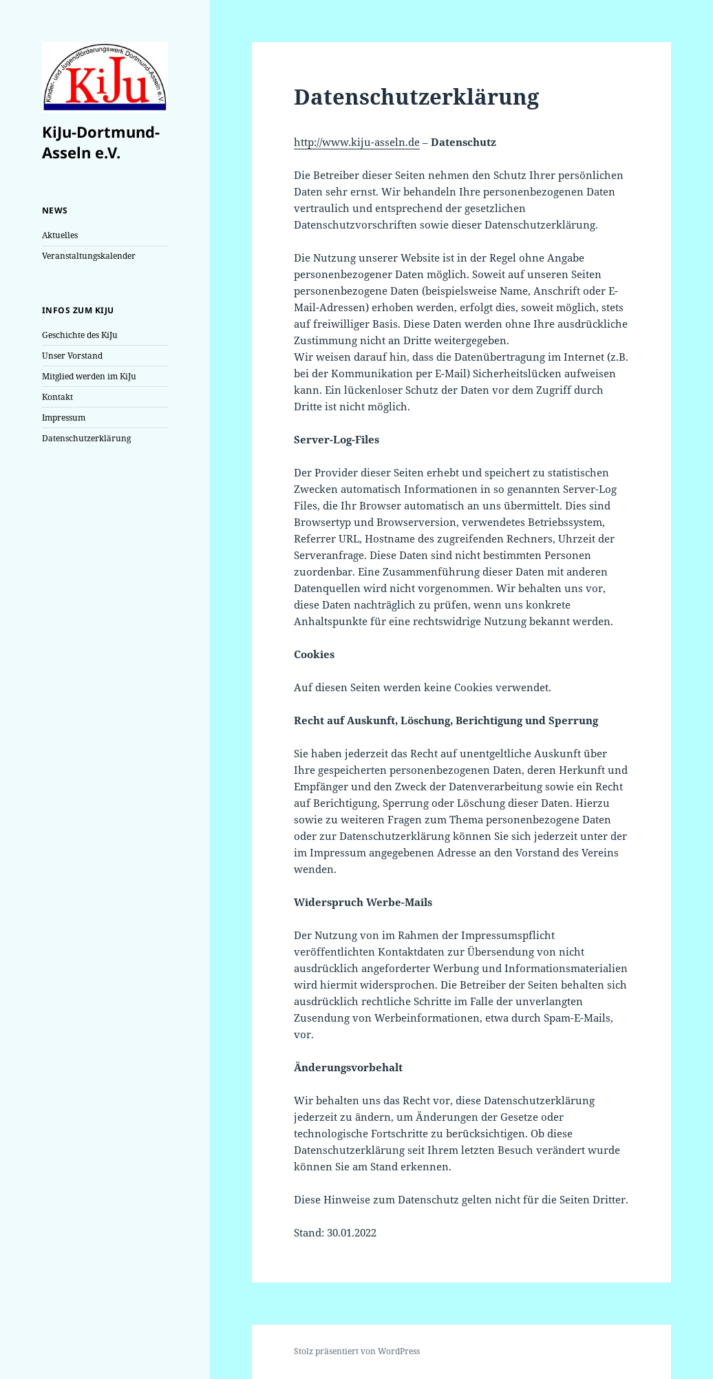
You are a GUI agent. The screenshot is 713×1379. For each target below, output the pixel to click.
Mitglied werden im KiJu (89, 376)
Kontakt (57, 397)
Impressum (63, 417)
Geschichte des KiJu (80, 335)
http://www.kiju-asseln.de (357, 142)
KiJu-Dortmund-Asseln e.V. (101, 141)
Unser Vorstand (72, 355)
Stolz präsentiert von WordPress (357, 1351)
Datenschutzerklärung (86, 438)
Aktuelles (60, 235)
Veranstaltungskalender (89, 256)
